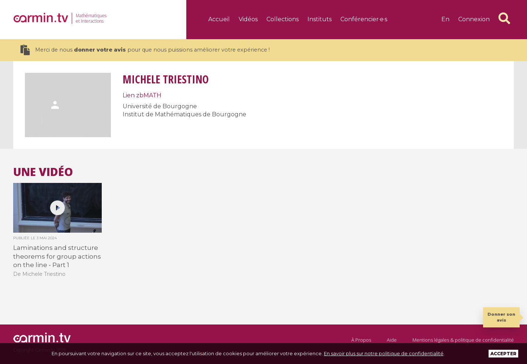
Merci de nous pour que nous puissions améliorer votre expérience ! (145, 50)
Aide (392, 340)
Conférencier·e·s (363, 19)
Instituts (319, 19)
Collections (282, 19)
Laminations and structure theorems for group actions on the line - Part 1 (57, 256)
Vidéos (248, 19)
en (445, 19)
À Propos (361, 340)
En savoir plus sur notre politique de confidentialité (384, 353)
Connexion (474, 19)
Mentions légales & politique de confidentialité (463, 340)
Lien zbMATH (142, 95)
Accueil (219, 19)
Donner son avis (501, 317)
